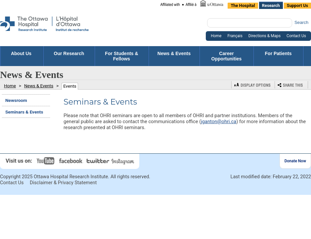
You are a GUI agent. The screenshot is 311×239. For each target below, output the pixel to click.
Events (69, 86)
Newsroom (16, 100)
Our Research (69, 56)
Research (271, 5)
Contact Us (296, 36)
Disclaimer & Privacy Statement (63, 183)
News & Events (174, 56)
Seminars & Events (24, 112)
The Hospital (243, 5)
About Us (22, 53)
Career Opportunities (226, 56)
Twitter (98, 161)
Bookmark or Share (291, 84)
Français (234, 36)
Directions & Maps (264, 36)
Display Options (253, 84)
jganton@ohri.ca (218, 121)
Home (216, 36)
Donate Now (295, 161)
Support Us (297, 5)
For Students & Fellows (121, 56)
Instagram (123, 161)
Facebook (72, 161)
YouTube (46, 161)
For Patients (278, 56)
